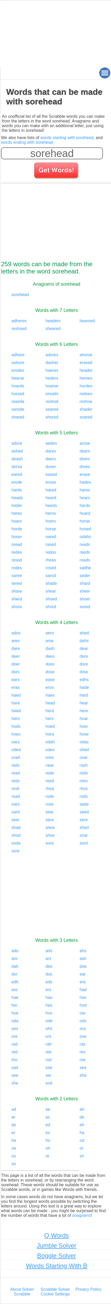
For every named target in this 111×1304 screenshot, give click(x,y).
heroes (86, 378)
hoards (17, 386)
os (13, 1156)
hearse (17, 378)
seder (85, 575)
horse (51, 529)
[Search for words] (56, 171)
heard (51, 498)
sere (84, 820)
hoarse (52, 386)
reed (50, 781)
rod (49, 1060)
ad (13, 1109)
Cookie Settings (55, 1294)
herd (50, 711)
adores (52, 355)
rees (84, 781)
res (82, 1052)
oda (14, 1021)
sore (15, 851)
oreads (52, 394)
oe (13, 1148)
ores (50, 757)
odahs (85, 536)
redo (84, 773)
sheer (85, 591)
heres (16, 513)
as (48, 1117)
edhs (84, 679)
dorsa (16, 466)
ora (83, 1028)
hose (84, 734)
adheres (19, 321)
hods (16, 726)
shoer (85, 599)
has (83, 997)
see (14, 1075)
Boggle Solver (56, 1255)
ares (15, 641)
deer (15, 656)
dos (49, 974)
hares (85, 490)
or (81, 1148)
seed (84, 812)
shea (50, 827)
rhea (50, 788)
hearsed (87, 321)
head (50, 703)
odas (84, 742)
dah (14, 966)
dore (84, 664)
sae (49, 1067)
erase (85, 474)
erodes (17, 370)
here (84, 711)
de (82, 1117)
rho (14, 1060)
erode (16, 482)
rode (50, 796)
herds (85, 505)
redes (16, 552)
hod (83, 1005)
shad (16, 827)
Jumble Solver (56, 1245)
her (14, 1005)
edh (14, 982)
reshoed (19, 328)
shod (16, 835)
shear (51, 591)
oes (14, 1028)
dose (50, 672)
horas (85, 521)
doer (15, 664)
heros (51, 513)
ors (48, 1036)
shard (85, 583)
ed (48, 1125)
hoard (85, 513)
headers (53, 321)
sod (49, 1083)
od (82, 1140)
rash (84, 765)
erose (51, 482)
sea (83, 1067)
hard (84, 695)
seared (52, 409)
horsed (17, 394)
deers (51, 459)
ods (83, 1021)
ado (14, 951)
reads (85, 544)
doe (83, 966)
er (13, 1132)
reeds (85, 552)
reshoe (86, 401)
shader (86, 409)
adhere (17, 355)
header (86, 370)
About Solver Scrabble (22, 1291)
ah (82, 1109)
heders (52, 378)
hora (50, 734)
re (47, 1156)
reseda (17, 401)
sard (15, 812)
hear (84, 703)
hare (15, 703)
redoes (86, 394)
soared (86, 417)
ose (83, 1036)
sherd (16, 599)
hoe (14, 1013)
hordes (86, 386)
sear (50, 812)
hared (51, 490)
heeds (51, 505)
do (13, 1125)
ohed (84, 749)
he (13, 1140)
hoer (84, 726)
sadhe (85, 568)
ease (50, 679)
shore (16, 607)
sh (82, 1156)
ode (49, 1021)
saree (16, 575)
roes (15, 804)
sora (50, 843)
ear (83, 974)
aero (50, 633)
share (16, 591)
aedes (51, 443)
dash (50, 648)
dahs (84, 641)
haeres (52, 370)
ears (15, 679)
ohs (49, 1028)
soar (84, 835)
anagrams (81, 1215)
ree (49, 1052)
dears (85, 451)
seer (15, 820)
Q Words (56, 1235)
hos (49, 1013)
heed (16, 711)
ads (49, 951)
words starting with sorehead (67, 137)
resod (16, 560)
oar (83, 1013)
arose (85, 443)
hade (84, 687)
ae (48, 1109)
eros (50, 687)
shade (51, 583)
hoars (16, 521)
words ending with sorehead (27, 142)
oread (16, 544)
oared (51, 536)
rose (50, 804)
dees (50, 656)
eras (15, 687)
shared (17, 417)
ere (14, 989)
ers (48, 989)
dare (15, 648)
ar (13, 1117)
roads (85, 560)
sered (16, 583)
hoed (50, 726)
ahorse (86, 355)
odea (16, 749)
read (15, 773)
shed (84, 827)
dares (51, 451)
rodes (16, 568)
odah (50, 742)
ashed (17, 451)
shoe (50, 835)
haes (50, 695)
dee (49, 966)
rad (14, 1044)
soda (16, 843)
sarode (17, 409)
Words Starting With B (56, 1265)
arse (50, 641)
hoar (84, 718)
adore (16, 443)
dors (15, 672)
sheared (53, 328)
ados (16, 633)
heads (17, 498)
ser (48, 1075)
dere (84, 656)
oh (48, 1148)
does (50, 664)
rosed (51, 568)
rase (50, 765)
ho (48, 1140)
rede (50, 773)
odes (50, 749)
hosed (85, 529)
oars (15, 742)
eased (51, 474)
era (83, 982)
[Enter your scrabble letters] (52, 153)
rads (15, 765)
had (83, 989)
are (14, 958)
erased (86, 362)
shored (52, 417)
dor (14, 974)
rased (51, 544)
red (14, 1052)
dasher (52, 362)
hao (49, 997)
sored (85, 607)
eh (82, 1125)
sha (83, 1075)
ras (82, 1044)
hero (15, 718)
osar (84, 757)
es (48, 1132)
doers (85, 459)
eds (49, 982)
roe (83, 1060)
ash (83, 958)
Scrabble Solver (55, 1289)
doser (51, 466)
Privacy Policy (89, 1289)
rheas (51, 560)
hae (14, 997)
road (15, 796)
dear (84, 648)
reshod (52, 401)
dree (84, 672)
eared (16, 474)
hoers (51, 521)
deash (17, 459)
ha (82, 1132)
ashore (17, 362)
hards (16, 490)
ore (14, 1036)
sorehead (20, 294)
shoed (51, 599)
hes (49, 1005)
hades (85, 482)
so (13, 1164)
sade (84, 804)
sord (84, 843)
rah (49, 1044)
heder (16, 505)
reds (15, 781)
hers (50, 718)
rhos (84, 788)
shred (51, 607)
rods (84, 796)
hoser (16, 536)
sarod (51, 575)
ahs (83, 951)
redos (51, 552)
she (14, 1083)
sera (50, 820)
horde (16, 529)
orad (15, 757)
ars (48, 958)
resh (15, 788)
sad (14, 1067)
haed (16, 695)
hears (85, 498)
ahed (84, 633)
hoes (16, 734)
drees (85, 466)
